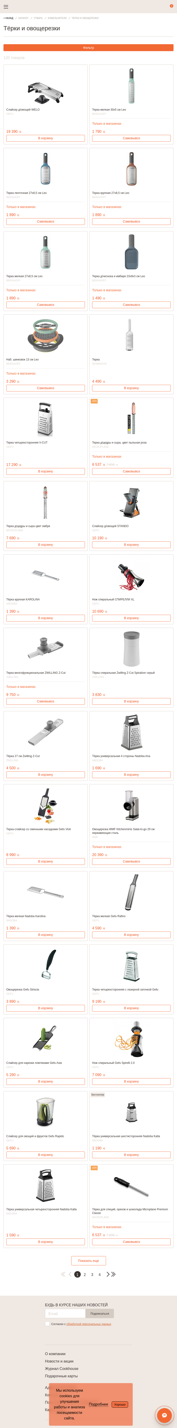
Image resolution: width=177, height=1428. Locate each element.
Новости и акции (59, 1361)
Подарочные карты (61, 1376)
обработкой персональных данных (88, 1324)
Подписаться (99, 1313)
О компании (55, 1354)
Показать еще (88, 1261)
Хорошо (120, 1404)
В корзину (45, 138)
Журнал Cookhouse (61, 1369)
